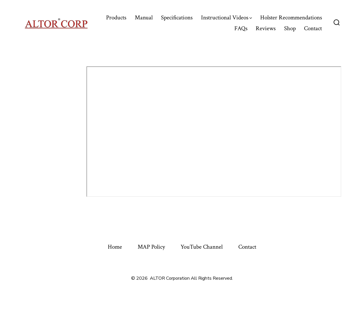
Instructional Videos (226, 17)
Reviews (266, 28)
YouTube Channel (202, 247)
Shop (290, 28)
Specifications (177, 17)
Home (115, 247)
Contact (313, 28)
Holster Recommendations (291, 17)
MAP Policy (151, 247)
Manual (144, 17)
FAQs (240, 28)
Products (116, 17)
